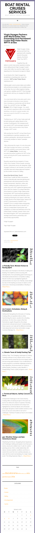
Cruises (6, 492)
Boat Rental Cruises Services (17, 8)
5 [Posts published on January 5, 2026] (4, 518)
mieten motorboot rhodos (20, 30)
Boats (6, 488)
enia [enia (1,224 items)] (19, 473)
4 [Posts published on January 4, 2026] (30, 515)
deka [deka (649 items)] (3, 473)
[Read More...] (6, 287)
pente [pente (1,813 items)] (4, 477)
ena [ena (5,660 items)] (15, 473)
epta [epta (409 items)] (25, 473)
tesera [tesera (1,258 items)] (9, 477)
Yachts (6, 504)
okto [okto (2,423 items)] (28, 473)
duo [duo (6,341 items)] (7, 473)
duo (12, 242)
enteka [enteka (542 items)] (22, 473)
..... (25, 30)
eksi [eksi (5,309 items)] (11, 473)
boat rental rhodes (12, 30)
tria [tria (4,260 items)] (13, 476)
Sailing (6, 496)
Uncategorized (14, 240)
